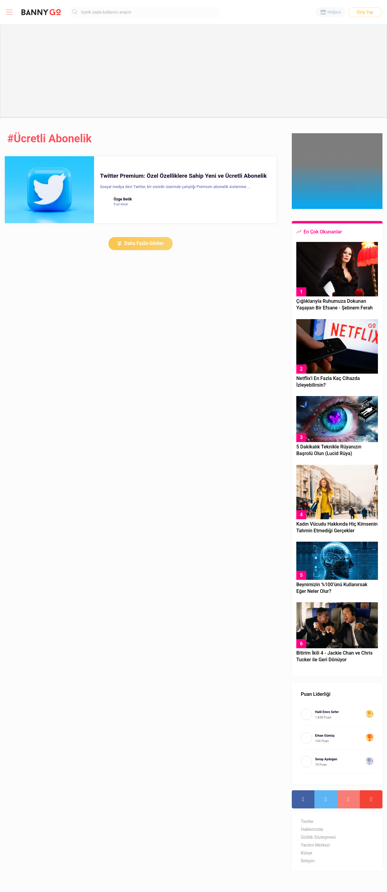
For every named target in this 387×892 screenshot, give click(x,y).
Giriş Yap (364, 12)
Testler (307, 821)
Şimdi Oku (337, 183)
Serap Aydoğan (326, 759)
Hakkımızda (312, 829)
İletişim (308, 860)
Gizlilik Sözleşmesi (318, 837)
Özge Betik (123, 199)
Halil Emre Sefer (327, 712)
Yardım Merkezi (315, 845)
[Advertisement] (193, 71)
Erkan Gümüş (325, 736)
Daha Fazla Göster (144, 243)
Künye (306, 853)
